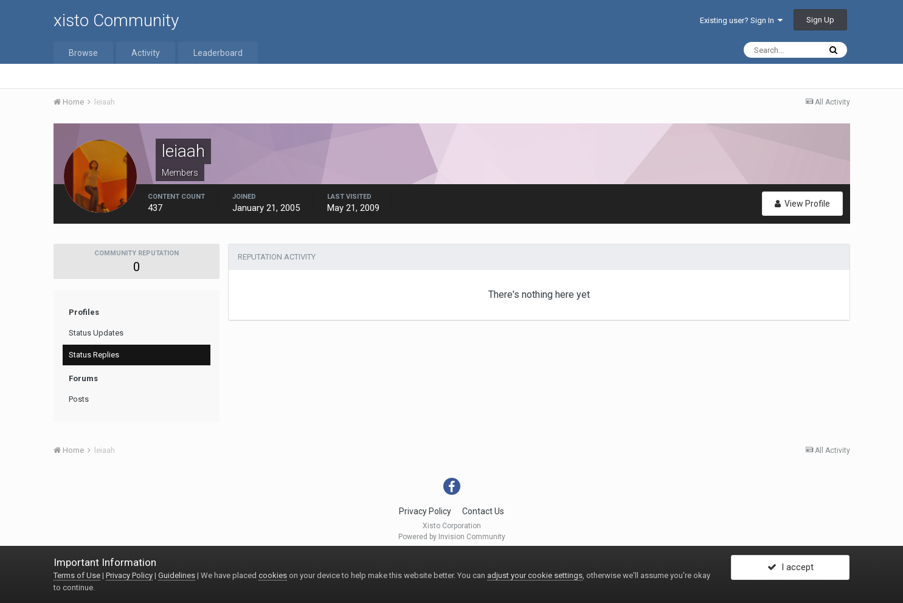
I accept (790, 568)
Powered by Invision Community (451, 536)
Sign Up (820, 19)
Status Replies (94, 354)
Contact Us (483, 511)
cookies (272, 575)
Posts (79, 399)
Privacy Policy (425, 511)
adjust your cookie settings (535, 575)
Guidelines (176, 575)
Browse (83, 53)
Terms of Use (77, 575)
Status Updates (96, 332)
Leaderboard (218, 53)
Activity (145, 53)
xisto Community (116, 20)
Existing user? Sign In (741, 20)
